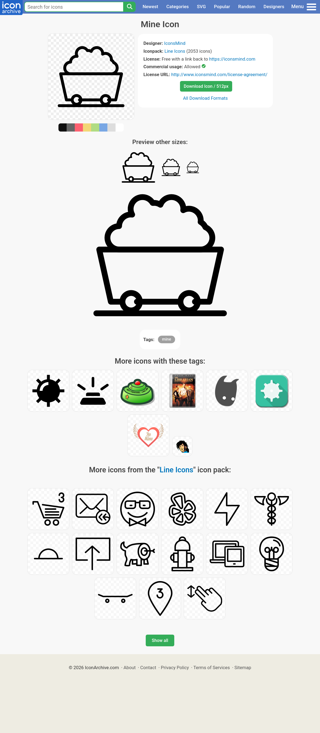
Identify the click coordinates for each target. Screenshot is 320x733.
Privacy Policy (175, 667)
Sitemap (242, 667)
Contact (148, 667)
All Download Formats (205, 98)
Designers (273, 6)
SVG (201, 6)
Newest (150, 6)
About (129, 667)
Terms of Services (211, 667)
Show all (160, 640)
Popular (222, 6)
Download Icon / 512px (206, 86)
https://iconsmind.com (232, 59)
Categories (177, 6)
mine (166, 339)
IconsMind (174, 43)
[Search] (129, 7)
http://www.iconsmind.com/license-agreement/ (219, 74)
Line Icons (174, 51)
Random (246, 6)
